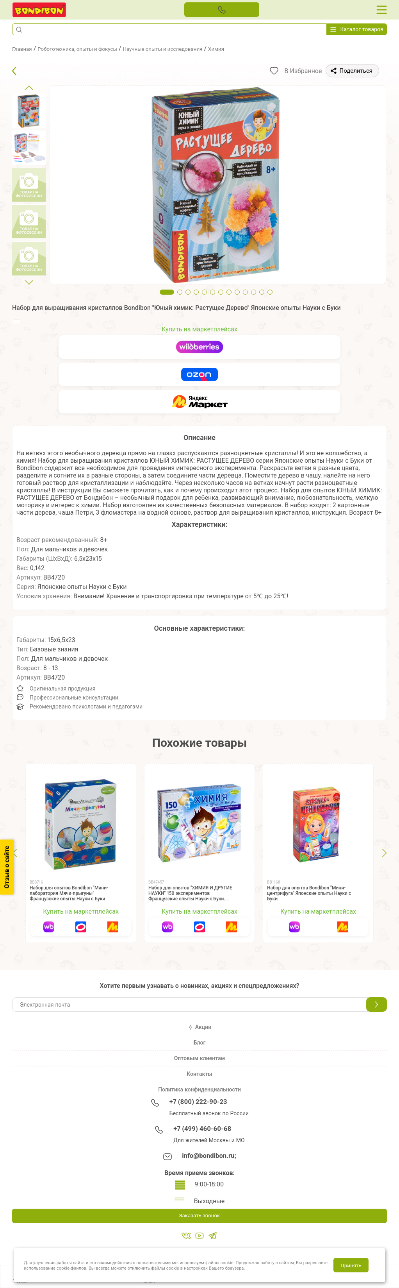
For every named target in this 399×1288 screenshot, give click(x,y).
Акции (199, 1027)
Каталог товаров (356, 29)
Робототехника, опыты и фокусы (89, 48)
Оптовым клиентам (199, 1058)
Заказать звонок (199, 1216)
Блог (200, 1042)
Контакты (199, 1074)
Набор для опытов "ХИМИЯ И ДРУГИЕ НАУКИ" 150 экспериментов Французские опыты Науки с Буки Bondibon (190, 896)
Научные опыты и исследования (191, 48)
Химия (254, 48)
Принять (350, 1265)
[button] (18, 29)
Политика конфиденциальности (199, 1089)
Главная (24, 48)
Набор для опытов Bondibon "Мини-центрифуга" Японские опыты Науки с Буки (309, 893)
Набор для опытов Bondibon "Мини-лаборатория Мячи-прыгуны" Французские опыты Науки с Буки (69, 893)
